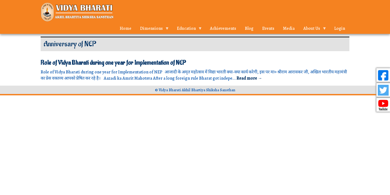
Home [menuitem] (125, 28)
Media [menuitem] (289, 28)
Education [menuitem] (187, 29)
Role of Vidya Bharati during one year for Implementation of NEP (113, 63)
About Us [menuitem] (313, 29)
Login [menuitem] (339, 28)
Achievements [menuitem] (223, 28)
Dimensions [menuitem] (152, 29)
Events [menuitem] (268, 28)
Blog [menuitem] (249, 28)
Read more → (249, 78)
